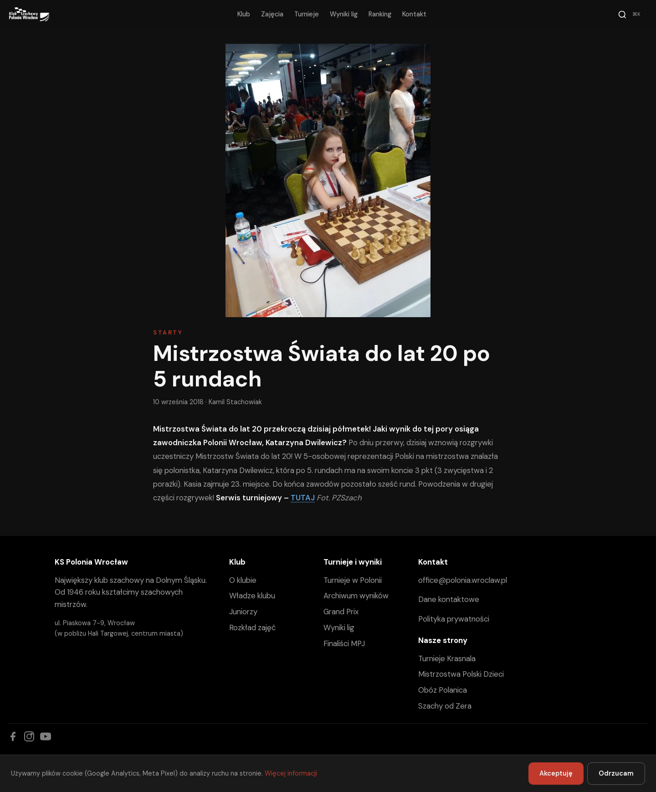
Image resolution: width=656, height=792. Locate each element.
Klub (243, 14)
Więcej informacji (291, 773)
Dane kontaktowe (448, 599)
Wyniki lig (344, 14)
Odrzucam (616, 773)
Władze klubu (252, 596)
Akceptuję (556, 773)
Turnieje (306, 14)
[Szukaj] (630, 14)
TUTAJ (303, 498)
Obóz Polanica (442, 690)
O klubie (242, 580)
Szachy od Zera (445, 706)
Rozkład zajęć (252, 627)
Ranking (380, 14)
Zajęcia (272, 14)
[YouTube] (45, 736)
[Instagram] (29, 736)
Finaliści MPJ (344, 643)
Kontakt (414, 14)
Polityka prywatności (453, 619)
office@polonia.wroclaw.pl (462, 580)
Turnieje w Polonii (352, 580)
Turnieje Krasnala (447, 658)
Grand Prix (341, 612)
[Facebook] (12, 736)
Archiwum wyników (356, 596)
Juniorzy (243, 612)
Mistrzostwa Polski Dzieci (461, 674)
